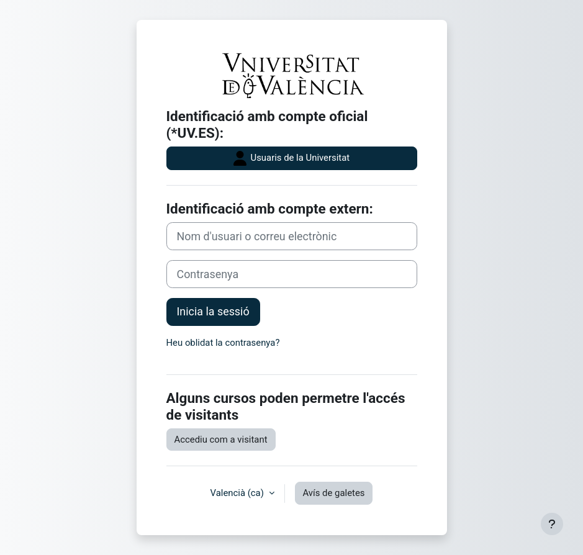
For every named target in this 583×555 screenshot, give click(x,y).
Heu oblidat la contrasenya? (223, 342)
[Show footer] (552, 524)
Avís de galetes (334, 493)
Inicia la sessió (213, 311)
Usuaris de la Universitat (291, 158)
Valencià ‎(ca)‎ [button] (238, 493)
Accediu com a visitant (221, 439)
